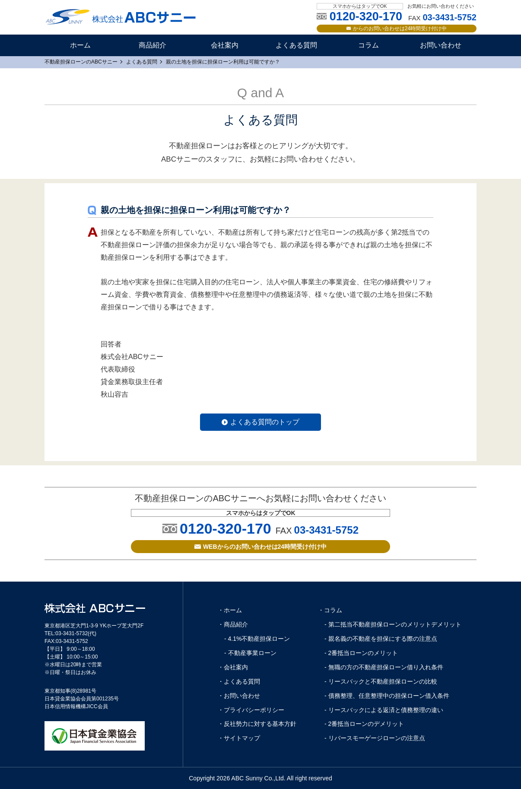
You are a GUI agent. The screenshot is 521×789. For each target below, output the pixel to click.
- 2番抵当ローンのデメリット (364, 723)
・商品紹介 (233, 624)
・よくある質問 (239, 681)
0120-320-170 (225, 528)
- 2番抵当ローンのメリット (361, 652)
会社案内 (224, 45)
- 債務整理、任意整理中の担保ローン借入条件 (386, 695)
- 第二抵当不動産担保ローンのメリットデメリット (392, 624)
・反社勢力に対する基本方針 (257, 723)
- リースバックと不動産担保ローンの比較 (380, 681)
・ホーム (230, 610)
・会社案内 (233, 667)
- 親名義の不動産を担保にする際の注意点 (380, 638)
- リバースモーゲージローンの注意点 (374, 738)
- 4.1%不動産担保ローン (257, 638)
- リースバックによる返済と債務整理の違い (383, 709)
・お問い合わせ (239, 695)
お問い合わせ (440, 45)
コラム (368, 45)
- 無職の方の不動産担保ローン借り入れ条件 (383, 667)
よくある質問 (296, 45)
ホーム (80, 45)
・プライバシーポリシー (251, 709)
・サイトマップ (239, 738)
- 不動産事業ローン (250, 652)
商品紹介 (152, 45)
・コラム (330, 610)
